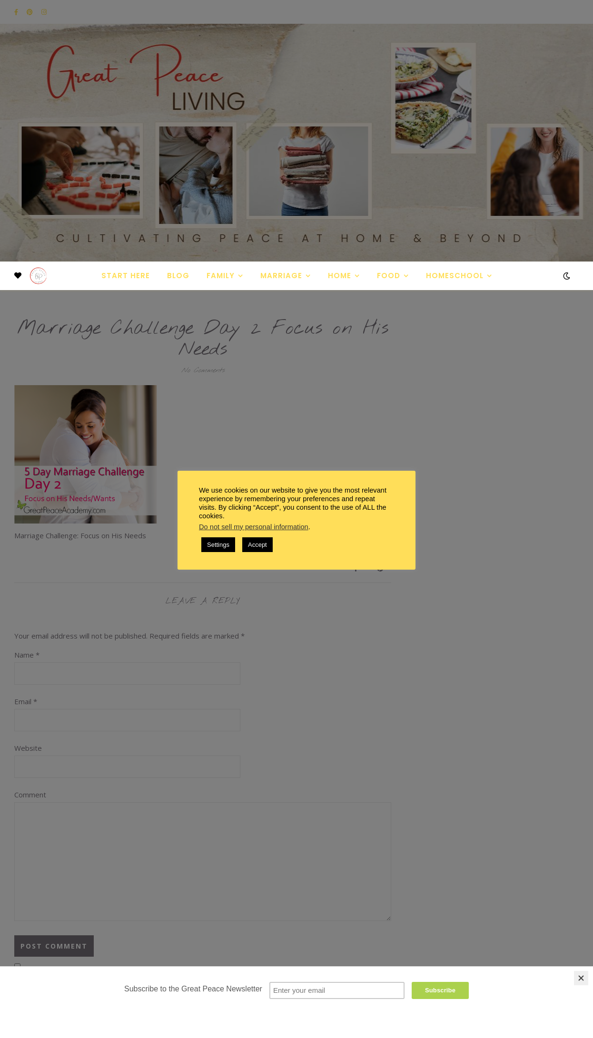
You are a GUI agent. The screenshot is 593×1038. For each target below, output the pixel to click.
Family (221, 276)
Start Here (125, 276)
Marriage (281, 276)
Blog (178, 276)
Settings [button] (218, 544)
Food (388, 276)
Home (339, 276)
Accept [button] (257, 544)
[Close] (581, 978)
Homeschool (455, 276)
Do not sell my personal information (253, 527)
